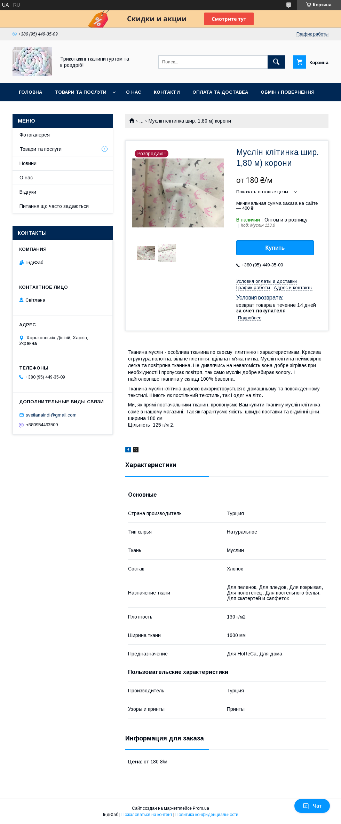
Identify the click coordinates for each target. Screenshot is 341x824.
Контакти (167, 92)
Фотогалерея (34, 135)
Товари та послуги (80, 92)
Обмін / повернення (288, 92)
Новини (28, 163)
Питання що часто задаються (54, 206)
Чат (312, 806)
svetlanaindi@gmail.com (51, 415)
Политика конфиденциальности (206, 814)
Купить (275, 248)
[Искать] (276, 62)
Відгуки (27, 192)
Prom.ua (201, 808)
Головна (30, 92)
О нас (133, 92)
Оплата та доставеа (220, 92)
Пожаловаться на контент (146, 814)
